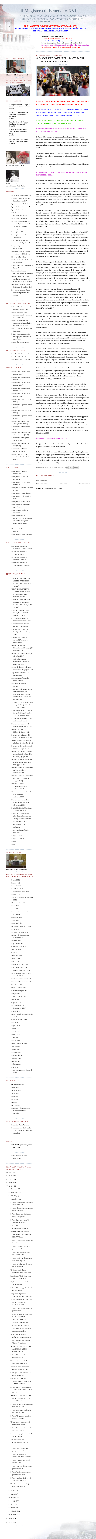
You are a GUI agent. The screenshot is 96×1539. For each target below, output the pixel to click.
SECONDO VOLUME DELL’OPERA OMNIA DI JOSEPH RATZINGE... (20, 1381)
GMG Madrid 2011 (18, 923)
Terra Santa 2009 (17, 985)
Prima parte (15, 1087)
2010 (11, 1183)
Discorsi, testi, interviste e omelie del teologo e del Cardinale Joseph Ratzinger (21, 278)
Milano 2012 (15, 894)
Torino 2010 (15, 958)
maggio (13, 1501)
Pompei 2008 (15, 994)
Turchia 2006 (15, 1046)
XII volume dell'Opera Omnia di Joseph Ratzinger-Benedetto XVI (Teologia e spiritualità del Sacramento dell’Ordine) (21, 694)
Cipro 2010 (15, 952)
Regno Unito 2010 (17, 943)
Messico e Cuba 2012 (18, 903)
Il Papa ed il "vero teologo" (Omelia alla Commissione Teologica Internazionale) (21, 816)
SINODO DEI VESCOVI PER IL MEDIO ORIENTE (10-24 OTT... (21, 1389)
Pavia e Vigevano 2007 (19, 1043)
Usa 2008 (14, 1022)
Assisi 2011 (15, 909)
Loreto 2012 (15, 880)
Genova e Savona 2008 (19, 1019)
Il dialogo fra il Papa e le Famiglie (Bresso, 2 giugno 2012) (21, 631)
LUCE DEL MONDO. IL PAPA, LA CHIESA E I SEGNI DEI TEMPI (20, 612)
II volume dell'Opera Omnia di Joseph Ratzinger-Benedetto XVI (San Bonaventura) (21, 712)
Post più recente (41, 484)
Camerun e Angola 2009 (19, 991)
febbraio (14, 1511)
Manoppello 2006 (17, 1055)
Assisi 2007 (15, 1037)
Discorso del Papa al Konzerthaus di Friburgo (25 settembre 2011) (22, 647)
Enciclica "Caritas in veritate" (21, 354)
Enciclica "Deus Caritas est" (20, 360)
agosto (13, 1491)
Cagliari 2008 (16, 1002)
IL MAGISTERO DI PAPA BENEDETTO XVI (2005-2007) (18, 132)
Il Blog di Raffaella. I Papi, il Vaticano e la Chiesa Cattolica (19, 106)
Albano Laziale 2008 (18, 997)
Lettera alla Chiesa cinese (20, 342)
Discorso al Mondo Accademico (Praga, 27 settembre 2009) (20, 786)
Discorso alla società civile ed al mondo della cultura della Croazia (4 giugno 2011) (21, 753)
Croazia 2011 (15, 929)
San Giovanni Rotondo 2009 (21, 979)
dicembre (14, 1189)
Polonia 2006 (15, 1061)
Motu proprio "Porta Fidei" (20, 502)
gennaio (14, 1514)
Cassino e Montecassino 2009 (21, 982)
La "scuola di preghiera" (19, 218)
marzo (13, 1508)
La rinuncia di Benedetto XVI (21, 195)
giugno (13, 1497)
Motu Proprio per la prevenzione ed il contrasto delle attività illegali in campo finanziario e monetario (21, 521)
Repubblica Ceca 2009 (19, 967)
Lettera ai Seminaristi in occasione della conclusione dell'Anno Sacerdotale (21, 322)
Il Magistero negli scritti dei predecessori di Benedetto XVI (62, 43)
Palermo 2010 (16, 941)
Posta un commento (41, 480)
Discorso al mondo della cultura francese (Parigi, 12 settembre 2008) (22, 794)
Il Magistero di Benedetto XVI (48, 10)
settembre (14, 1199)
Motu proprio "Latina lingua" (21, 493)
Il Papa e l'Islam (16, 835)
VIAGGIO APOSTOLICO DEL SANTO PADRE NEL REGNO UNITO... (21, 1302)
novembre (14, 1192)
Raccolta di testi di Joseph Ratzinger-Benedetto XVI (18, 123)
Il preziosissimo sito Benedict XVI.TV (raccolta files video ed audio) (22, 1130)
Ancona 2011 (15, 920)
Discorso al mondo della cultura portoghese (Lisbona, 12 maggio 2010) (22, 778)
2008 (11, 1519)
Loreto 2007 (15, 1034)
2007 (11, 1522)
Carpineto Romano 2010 (19, 946)
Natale (13, 841)
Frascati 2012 (15, 886)
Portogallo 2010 (16, 955)
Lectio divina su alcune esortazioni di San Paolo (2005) (20, 456)
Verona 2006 (15, 1049)
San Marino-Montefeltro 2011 (21, 926)
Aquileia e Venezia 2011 (19, 932)
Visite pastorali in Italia (19, 822)
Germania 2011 (16, 917)
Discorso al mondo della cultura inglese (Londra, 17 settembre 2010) (22, 770)
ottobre (13, 1196)
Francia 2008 (15, 999)
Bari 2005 (14, 1067)
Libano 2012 (15, 883)
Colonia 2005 (15, 1064)
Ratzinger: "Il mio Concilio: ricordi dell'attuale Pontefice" (20, 1110)
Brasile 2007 (15, 1040)
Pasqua (13, 844)
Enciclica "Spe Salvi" (18, 357)
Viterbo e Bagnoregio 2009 (20, 970)
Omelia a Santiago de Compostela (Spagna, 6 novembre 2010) (20, 661)
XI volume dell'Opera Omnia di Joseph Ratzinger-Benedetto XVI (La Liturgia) (22, 704)
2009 (11, 1186)
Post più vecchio (84, 484)
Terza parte (15, 1093)
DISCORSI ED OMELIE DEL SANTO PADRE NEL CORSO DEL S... (20, 1348)
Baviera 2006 (15, 1052)
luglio (13, 1494)
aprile (13, 1504)
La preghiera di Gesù (18, 232)
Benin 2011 (15, 906)
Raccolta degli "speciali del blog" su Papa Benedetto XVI (19, 140)
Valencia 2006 (16, 1058)
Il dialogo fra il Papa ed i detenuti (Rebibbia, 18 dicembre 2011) (19, 639)
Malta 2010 (15, 961)
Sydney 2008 (15, 1011)
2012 (11, 1176)
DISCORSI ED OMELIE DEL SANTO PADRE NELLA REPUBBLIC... (20, 1398)
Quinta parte (15, 1099)
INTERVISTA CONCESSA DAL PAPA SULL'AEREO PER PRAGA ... (20, 1234)
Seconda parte (16, 1090)
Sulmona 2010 (16, 949)
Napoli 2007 (15, 1025)
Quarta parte (15, 1096)
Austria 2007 (15, 1031)
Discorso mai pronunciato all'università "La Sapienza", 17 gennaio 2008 (22, 802)
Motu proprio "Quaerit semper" (22, 534)
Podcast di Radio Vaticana (20, 1125)
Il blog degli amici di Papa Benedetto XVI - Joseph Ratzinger (18, 114)
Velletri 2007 (15, 1028)
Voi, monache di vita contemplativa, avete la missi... (19, 1442)
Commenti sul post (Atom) (53, 489)
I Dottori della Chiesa (18, 257)
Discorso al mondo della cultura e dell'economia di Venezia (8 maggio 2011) (22, 762)
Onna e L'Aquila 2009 (18, 988)
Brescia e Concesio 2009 (19, 964)
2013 (11, 1172)
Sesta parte (15, 1102)
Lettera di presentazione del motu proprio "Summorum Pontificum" (21, 336)
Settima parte (15, 1105)
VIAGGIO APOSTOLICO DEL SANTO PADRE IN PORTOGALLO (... (21, 1316)
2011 (11, 1179)
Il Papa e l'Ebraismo (18, 838)
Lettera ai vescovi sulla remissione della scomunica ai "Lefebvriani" (21, 314)
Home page (63, 484)
